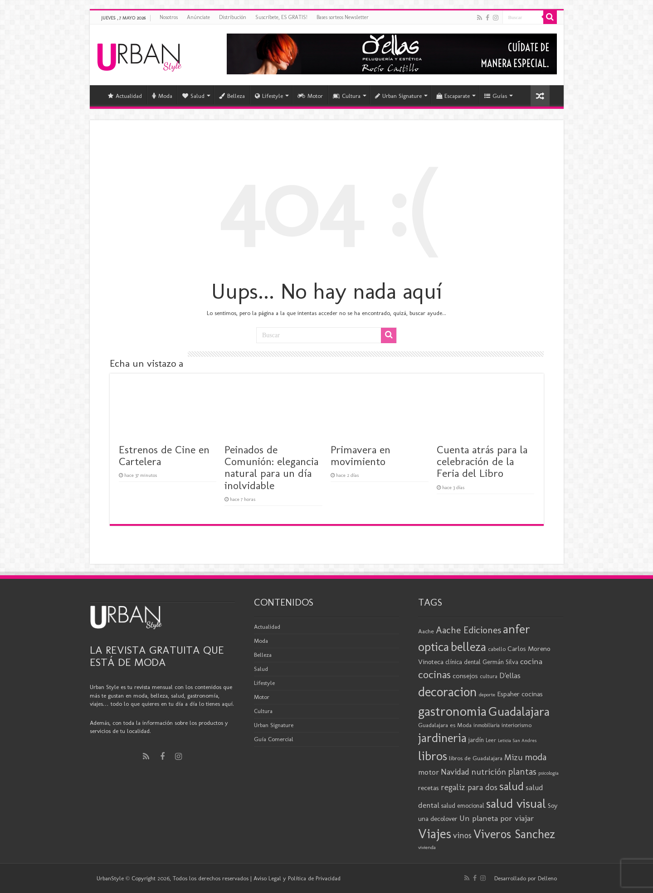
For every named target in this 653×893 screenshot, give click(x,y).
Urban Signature (398, 95)
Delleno (547, 878)
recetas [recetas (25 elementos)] (428, 787)
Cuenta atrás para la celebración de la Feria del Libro (482, 461)
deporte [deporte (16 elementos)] (487, 694)
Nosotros (169, 17)
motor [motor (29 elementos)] (428, 772)
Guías (495, 95)
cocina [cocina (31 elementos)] (531, 661)
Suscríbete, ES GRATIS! (281, 17)
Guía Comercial (273, 739)
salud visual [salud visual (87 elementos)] (516, 803)
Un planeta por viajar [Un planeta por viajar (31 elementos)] (496, 818)
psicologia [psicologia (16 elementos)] (548, 773)
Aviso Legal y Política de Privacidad (297, 878)
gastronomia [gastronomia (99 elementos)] (452, 711)
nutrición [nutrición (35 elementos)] (488, 772)
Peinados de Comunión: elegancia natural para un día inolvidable (271, 467)
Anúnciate (198, 17)
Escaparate (453, 95)
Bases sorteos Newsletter (343, 17)
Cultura (347, 95)
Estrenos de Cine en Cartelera (164, 455)
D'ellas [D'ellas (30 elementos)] (510, 675)
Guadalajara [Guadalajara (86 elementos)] (519, 711)
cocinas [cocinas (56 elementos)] (434, 674)
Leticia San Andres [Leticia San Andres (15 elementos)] (517, 740)
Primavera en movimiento (360, 455)
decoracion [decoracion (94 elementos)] (447, 691)
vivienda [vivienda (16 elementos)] (427, 847)
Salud (193, 95)
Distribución (232, 17)
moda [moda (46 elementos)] (535, 757)
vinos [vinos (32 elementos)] (462, 835)
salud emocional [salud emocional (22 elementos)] (462, 805)
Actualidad (125, 95)
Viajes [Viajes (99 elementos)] (434, 833)
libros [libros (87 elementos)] (432, 755)
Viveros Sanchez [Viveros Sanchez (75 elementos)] (514, 834)
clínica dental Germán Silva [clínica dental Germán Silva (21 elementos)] (481, 662)
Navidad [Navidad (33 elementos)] (455, 772)
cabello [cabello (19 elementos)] (497, 648)
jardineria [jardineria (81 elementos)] (442, 737)
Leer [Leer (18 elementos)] (491, 740)
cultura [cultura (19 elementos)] (488, 676)
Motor (310, 95)
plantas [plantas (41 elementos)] (522, 771)
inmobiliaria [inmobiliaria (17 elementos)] (486, 725)
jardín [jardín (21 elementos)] (476, 740)
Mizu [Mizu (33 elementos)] (513, 757)
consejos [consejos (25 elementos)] (465, 675)
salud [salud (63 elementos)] (511, 786)
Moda (162, 95)
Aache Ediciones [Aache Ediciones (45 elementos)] (468, 630)
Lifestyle (269, 95)
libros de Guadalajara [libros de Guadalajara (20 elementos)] (475, 758)
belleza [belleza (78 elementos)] (468, 647)
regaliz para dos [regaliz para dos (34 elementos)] (469, 787)
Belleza (232, 95)
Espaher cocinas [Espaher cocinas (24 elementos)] (520, 694)
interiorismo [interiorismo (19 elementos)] (516, 725)
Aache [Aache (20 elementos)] (426, 631)
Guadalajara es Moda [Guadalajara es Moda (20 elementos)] (445, 724)
